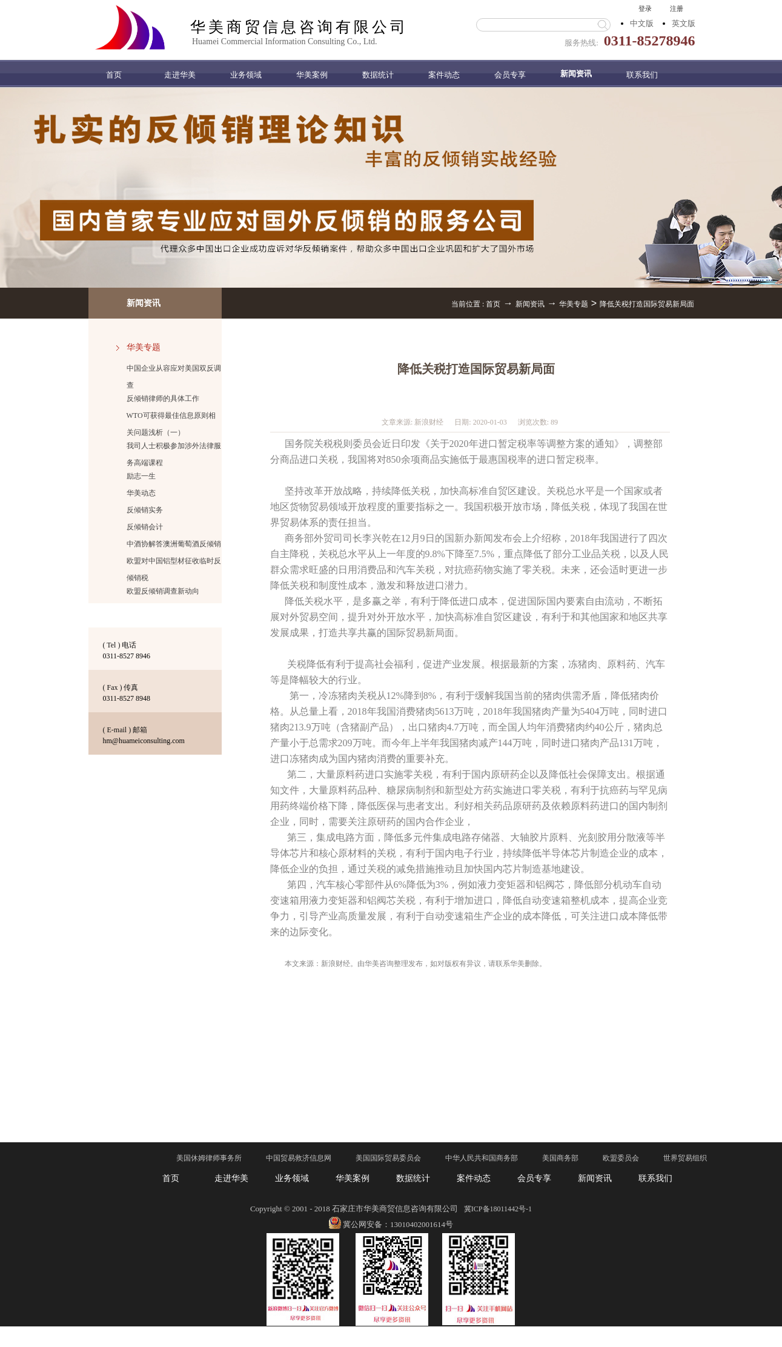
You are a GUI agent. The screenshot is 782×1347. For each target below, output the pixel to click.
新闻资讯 (530, 304)
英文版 (683, 23)
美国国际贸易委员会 (388, 1158)
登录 (645, 8)
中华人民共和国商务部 (481, 1158)
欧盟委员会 (621, 1158)
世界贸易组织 (685, 1158)
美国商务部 (560, 1158)
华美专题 (573, 304)
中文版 (642, 23)
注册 (676, 8)
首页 (114, 74)
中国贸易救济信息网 (298, 1158)
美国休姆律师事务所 (209, 1158)
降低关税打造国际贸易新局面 (647, 304)
